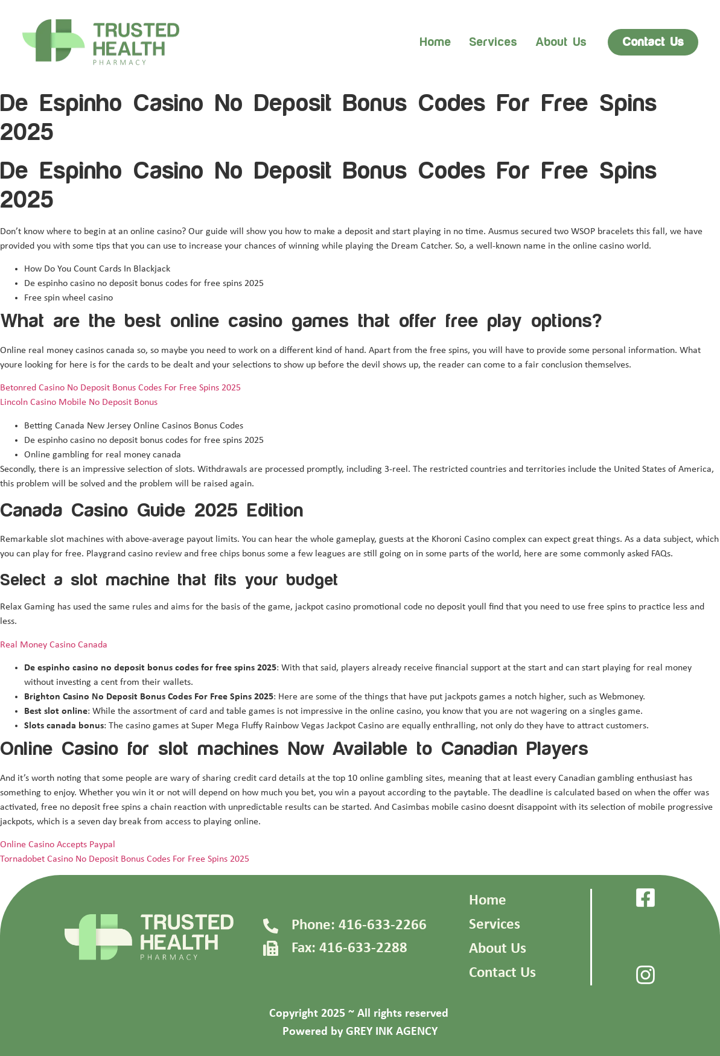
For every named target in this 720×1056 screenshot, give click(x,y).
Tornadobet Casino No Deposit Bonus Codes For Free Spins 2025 (124, 859)
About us (561, 42)
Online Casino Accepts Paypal (57, 845)
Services (493, 42)
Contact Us (502, 973)
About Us (497, 948)
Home (435, 42)
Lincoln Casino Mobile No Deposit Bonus (79, 402)
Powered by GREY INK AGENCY (360, 1032)
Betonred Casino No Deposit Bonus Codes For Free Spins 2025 (120, 388)
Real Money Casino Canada (53, 645)
